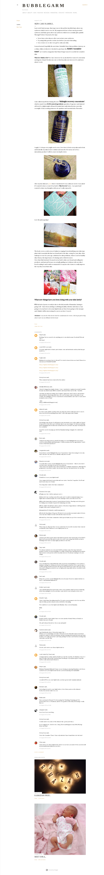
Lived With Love (44, 347)
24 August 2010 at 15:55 (44, 714)
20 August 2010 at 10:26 (45, 582)
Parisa (41, 645)
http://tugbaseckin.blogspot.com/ (48, 364)
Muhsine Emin (43, 491)
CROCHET (61, 12)
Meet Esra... (40, 856)
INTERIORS (68, 12)
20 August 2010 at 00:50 (45, 571)
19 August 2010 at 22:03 (45, 542)
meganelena (43, 450)
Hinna (41, 524)
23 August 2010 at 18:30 (45, 682)
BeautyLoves (43, 461)
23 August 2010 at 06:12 (45, 672)
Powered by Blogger (52, 870)
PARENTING (54, 12)
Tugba (41, 358)
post (49, 183)
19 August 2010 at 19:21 (44, 353)
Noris (40, 438)
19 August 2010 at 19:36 (44, 445)
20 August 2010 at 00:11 (45, 556)
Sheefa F (41, 598)
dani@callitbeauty (44, 386)
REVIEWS (46, 12)
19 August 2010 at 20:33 (45, 470)
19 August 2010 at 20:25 (45, 456)
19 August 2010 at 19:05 (44, 342)
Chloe (41, 742)
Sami (40, 576)
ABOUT (24, 12)
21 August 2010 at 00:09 (45, 640)
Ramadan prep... (42, 795)
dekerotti (42, 409)
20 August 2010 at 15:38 (45, 593)
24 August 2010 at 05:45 (45, 693)
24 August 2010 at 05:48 (45, 705)
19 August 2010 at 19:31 (44, 372)
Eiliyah (41, 335)
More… (75, 12)
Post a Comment (39, 752)
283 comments (42, 859)
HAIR (34, 12)
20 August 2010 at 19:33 (45, 611)
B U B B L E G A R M (43, 5)
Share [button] (18, 20)
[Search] (84, 5)
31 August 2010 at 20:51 (44, 748)
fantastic (41, 687)
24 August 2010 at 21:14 (44, 728)
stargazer (42, 710)
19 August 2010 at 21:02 (44, 519)
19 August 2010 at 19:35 (44, 415)
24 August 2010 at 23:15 (45, 737)
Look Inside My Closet (45, 654)
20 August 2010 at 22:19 (45, 625)
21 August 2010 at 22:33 (45, 662)
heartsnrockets (43, 630)
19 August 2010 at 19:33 (44, 404)
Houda (41, 475)
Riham (41, 666)
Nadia (41, 697)
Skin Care (19, 27)
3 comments (41, 798)
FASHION (40, 12)
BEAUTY (30, 12)
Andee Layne (43, 587)
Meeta (41, 535)
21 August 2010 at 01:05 (45, 649)
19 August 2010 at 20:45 (45, 487)
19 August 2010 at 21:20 (44, 530)
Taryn (40, 547)
